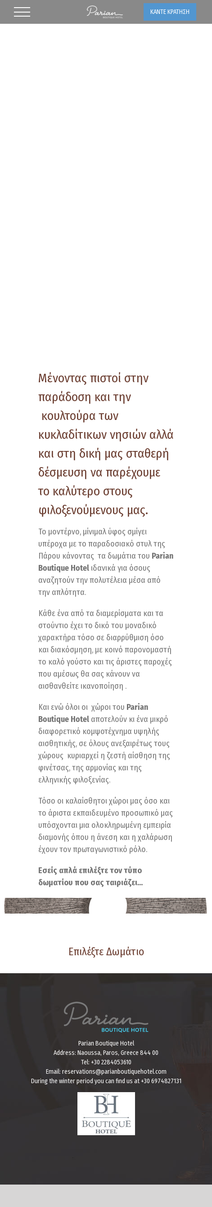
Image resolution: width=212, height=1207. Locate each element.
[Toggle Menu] (22, 12)
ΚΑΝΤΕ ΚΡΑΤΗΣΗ (169, 12)
